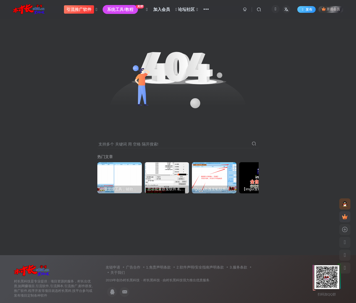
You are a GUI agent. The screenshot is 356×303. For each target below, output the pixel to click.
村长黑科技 (151, 280)
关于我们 (117, 272)
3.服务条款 (238, 267)
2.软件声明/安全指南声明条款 (200, 267)
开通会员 (331, 9)
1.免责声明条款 (158, 267)
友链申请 (113, 267)
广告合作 (133, 267)
